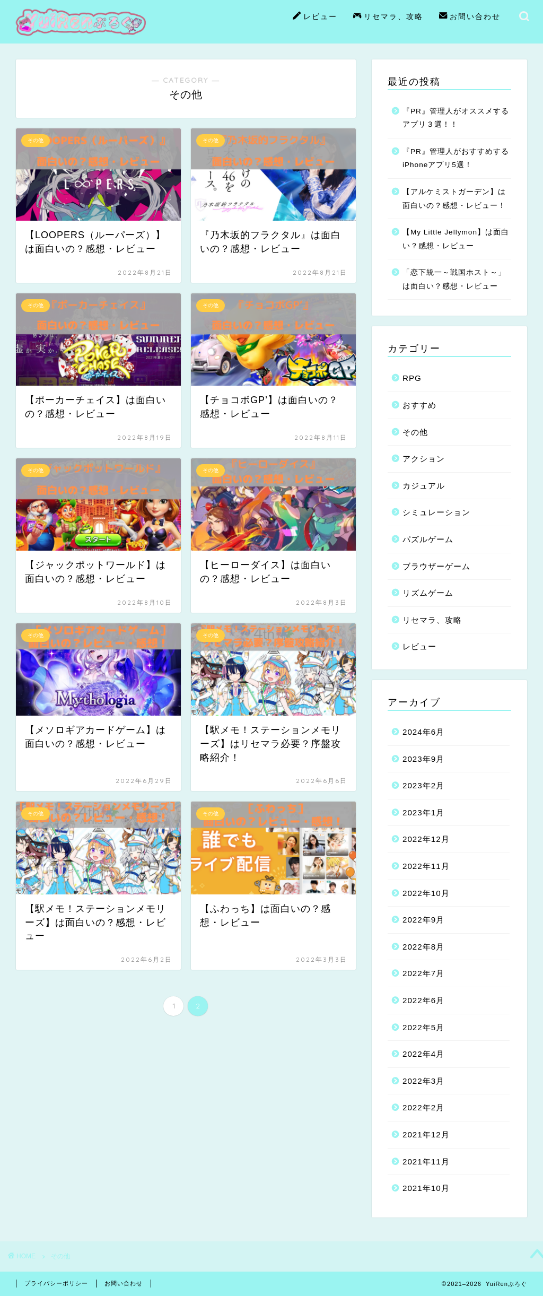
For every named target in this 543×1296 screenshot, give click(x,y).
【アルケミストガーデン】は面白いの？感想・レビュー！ (454, 199)
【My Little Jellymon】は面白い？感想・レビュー (455, 239)
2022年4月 (423, 1053)
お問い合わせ (470, 17)
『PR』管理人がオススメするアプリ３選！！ (455, 118)
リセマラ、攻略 (388, 17)
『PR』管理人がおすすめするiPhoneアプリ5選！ (455, 158)
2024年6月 (423, 731)
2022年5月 (423, 1027)
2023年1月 (423, 812)
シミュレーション (436, 512)
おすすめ (419, 405)
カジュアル (423, 485)
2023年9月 (423, 758)
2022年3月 (423, 1080)
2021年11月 (426, 1161)
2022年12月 (426, 838)
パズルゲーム (427, 539)
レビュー (315, 17)
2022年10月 (426, 893)
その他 (415, 432)
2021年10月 (426, 1188)
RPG (412, 377)
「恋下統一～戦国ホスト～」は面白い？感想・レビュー (454, 279)
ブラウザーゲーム (436, 566)
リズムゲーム (427, 592)
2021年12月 (426, 1134)
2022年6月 (423, 1000)
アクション (423, 458)
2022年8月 (423, 946)
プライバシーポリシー (56, 1283)
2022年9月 (423, 919)
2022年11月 (426, 866)
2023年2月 (423, 785)
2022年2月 (423, 1107)
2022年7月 (423, 973)
